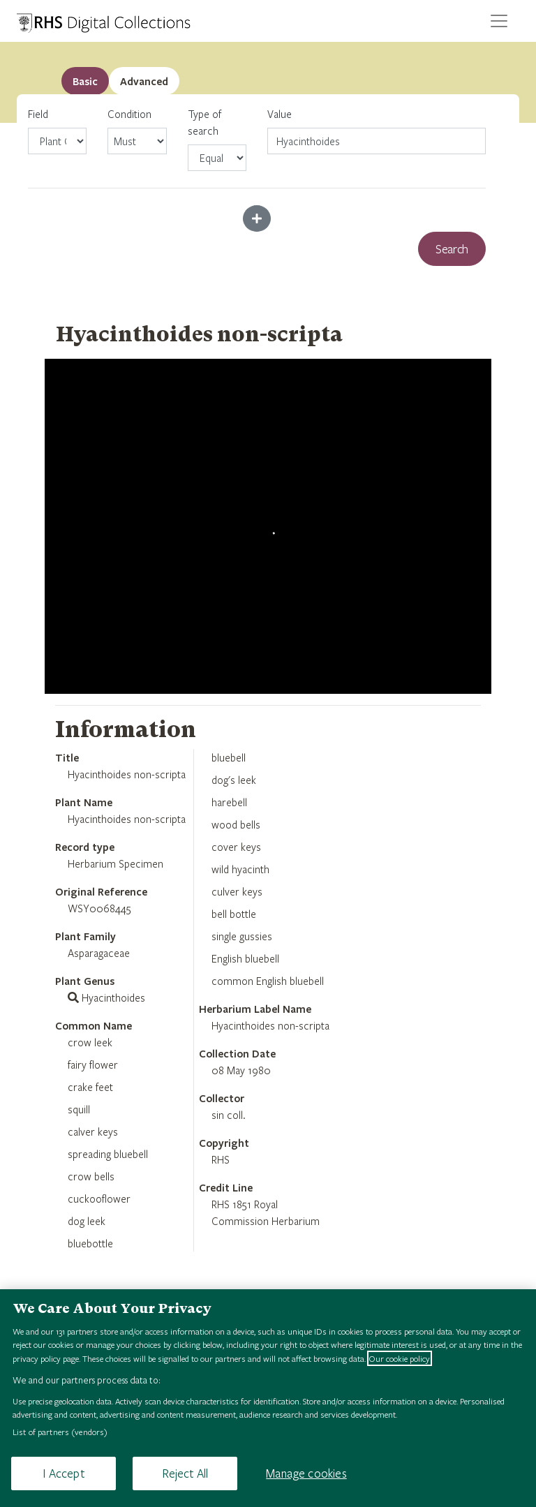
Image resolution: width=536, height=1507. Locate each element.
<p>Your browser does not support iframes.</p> (268, 526)
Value (279, 114)
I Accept (63, 1473)
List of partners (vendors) (60, 1431)
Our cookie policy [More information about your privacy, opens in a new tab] (399, 1358)
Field (57, 130)
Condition (136, 130)
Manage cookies (306, 1473)
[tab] (144, 81)
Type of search (217, 139)
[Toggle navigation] (499, 21)
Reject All (185, 1473)
